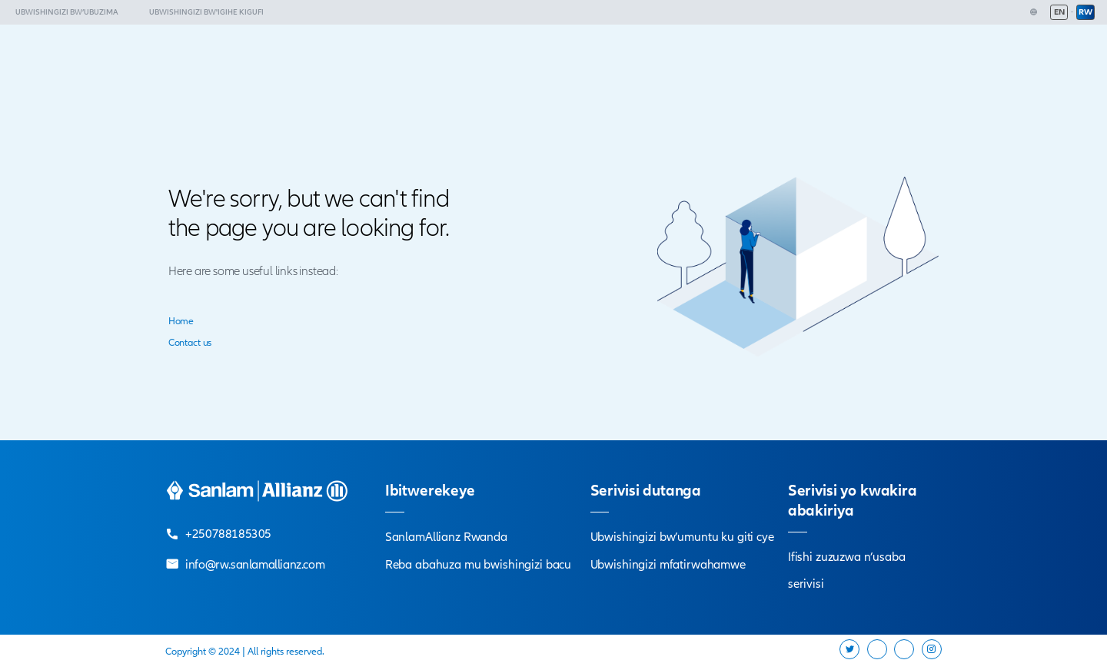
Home (181, 321)
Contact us (189, 343)
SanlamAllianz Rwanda (446, 537)
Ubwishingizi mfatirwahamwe (668, 564)
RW (1085, 11)
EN (1059, 11)
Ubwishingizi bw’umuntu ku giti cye (682, 537)
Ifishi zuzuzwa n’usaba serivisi (847, 570)
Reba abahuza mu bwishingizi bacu (478, 564)
